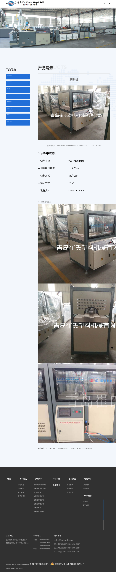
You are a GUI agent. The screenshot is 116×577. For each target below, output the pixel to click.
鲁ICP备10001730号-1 (40, 564)
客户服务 (21, 492)
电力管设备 (37, 492)
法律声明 (8, 568)
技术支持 (70, 492)
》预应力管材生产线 (15, 77)
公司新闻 (70, 485)
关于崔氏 (23, 479)
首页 (9, 479)
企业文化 (56, 485)
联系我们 (88, 496)
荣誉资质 (21, 488)
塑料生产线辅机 (39, 511)
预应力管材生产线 (40, 485)
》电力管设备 (13, 97)
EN (101, 3)
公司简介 (21, 485)
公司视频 (86, 485)
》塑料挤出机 (13, 135)
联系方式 (86, 501)
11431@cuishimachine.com (67, 544)
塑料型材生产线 (39, 504)
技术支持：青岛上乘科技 (17, 568)
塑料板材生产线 (39, 500)
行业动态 (70, 488)
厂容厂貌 (56, 479)
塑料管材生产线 (39, 496)
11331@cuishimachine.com (67, 551)
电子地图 (86, 505)
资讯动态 (72, 479)
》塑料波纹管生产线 (15, 87)
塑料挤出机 (37, 507)
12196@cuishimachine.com (67, 548)
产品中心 (38, 479)
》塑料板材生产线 (14, 116)
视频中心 (88, 479)
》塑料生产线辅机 (14, 145)
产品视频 (86, 488)
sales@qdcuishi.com (64, 540)
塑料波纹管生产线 (40, 488)
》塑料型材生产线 (14, 126)
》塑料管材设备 (13, 106)
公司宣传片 (22, 496)
